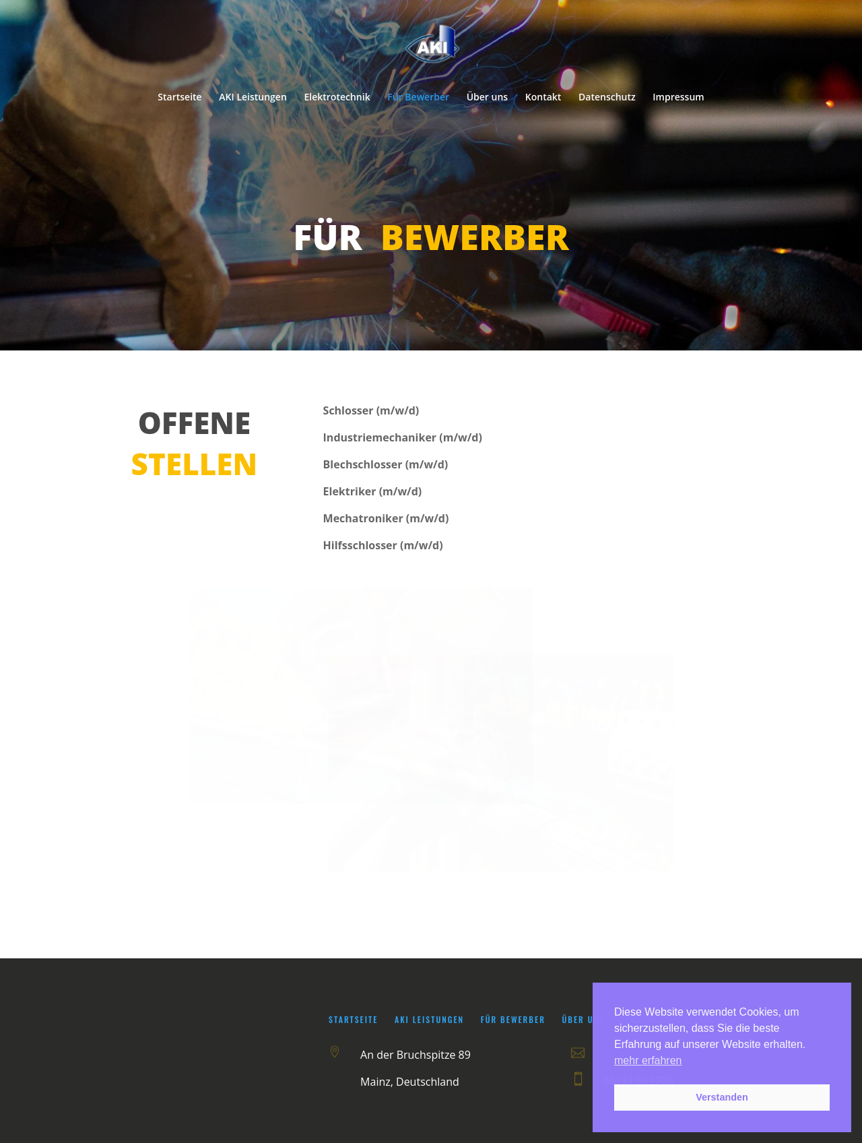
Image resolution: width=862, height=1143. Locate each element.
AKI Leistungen (253, 97)
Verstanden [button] (722, 1097)
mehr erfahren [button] (648, 1060)
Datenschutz (607, 97)
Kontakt (543, 97)
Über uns (487, 97)
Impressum (678, 97)
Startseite (179, 97)
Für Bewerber (418, 97)
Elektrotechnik (337, 97)
